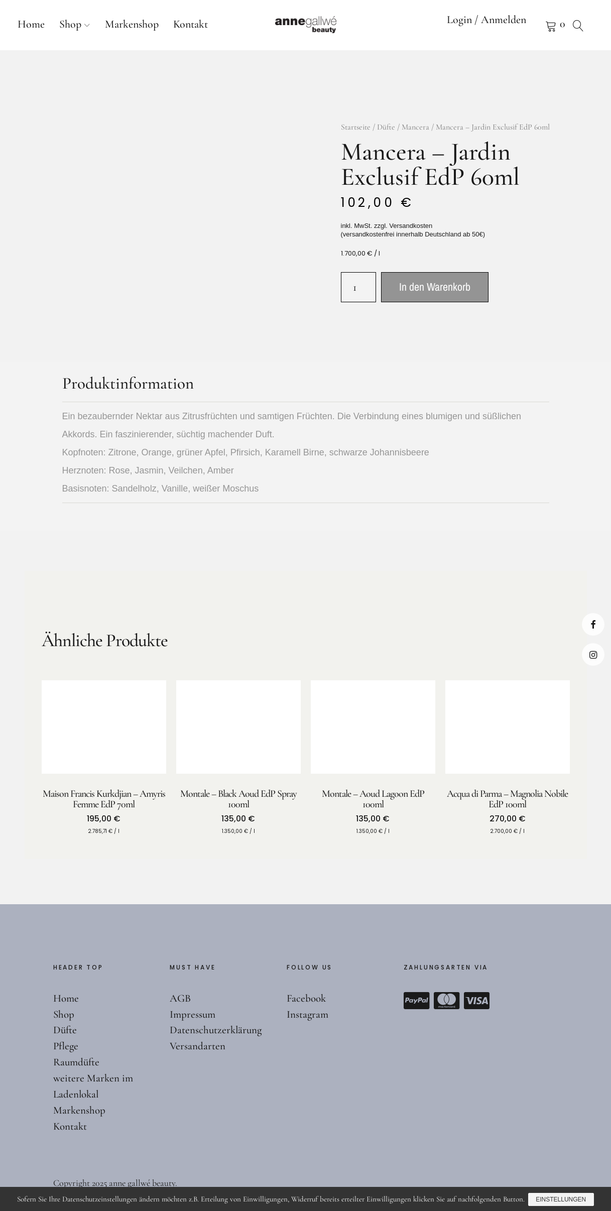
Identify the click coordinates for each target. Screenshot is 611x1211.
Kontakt (190, 24)
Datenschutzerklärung (217, 1029)
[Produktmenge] (358, 287)
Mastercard (447, 1001)
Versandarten (198, 1045)
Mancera (415, 127)
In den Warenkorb (434, 286)
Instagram (593, 654)
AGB (181, 998)
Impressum (193, 1014)
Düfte (386, 127)
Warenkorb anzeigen (538, 25)
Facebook (593, 624)
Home (31, 24)
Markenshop (132, 24)
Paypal (417, 1001)
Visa (477, 1001)
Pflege (66, 1045)
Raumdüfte (77, 1061)
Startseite (356, 127)
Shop (70, 24)
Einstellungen (562, 1199)
